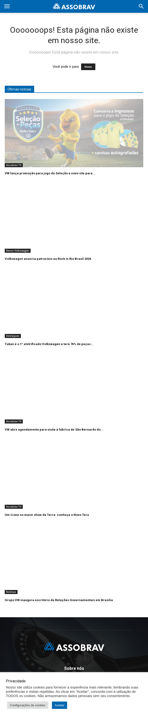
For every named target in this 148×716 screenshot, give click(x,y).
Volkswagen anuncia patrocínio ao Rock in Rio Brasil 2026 (48, 259)
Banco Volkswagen (17, 250)
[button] (141, 6)
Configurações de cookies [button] (28, 705)
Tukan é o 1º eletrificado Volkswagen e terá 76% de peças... (49, 344)
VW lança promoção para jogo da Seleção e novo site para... (50, 173)
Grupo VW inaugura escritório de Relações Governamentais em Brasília (59, 600)
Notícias (11, 592)
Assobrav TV (13, 165)
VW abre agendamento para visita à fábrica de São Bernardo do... (54, 429)
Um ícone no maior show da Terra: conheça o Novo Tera (47, 515)
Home (88, 66)
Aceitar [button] (59, 705)
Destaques (12, 336)
